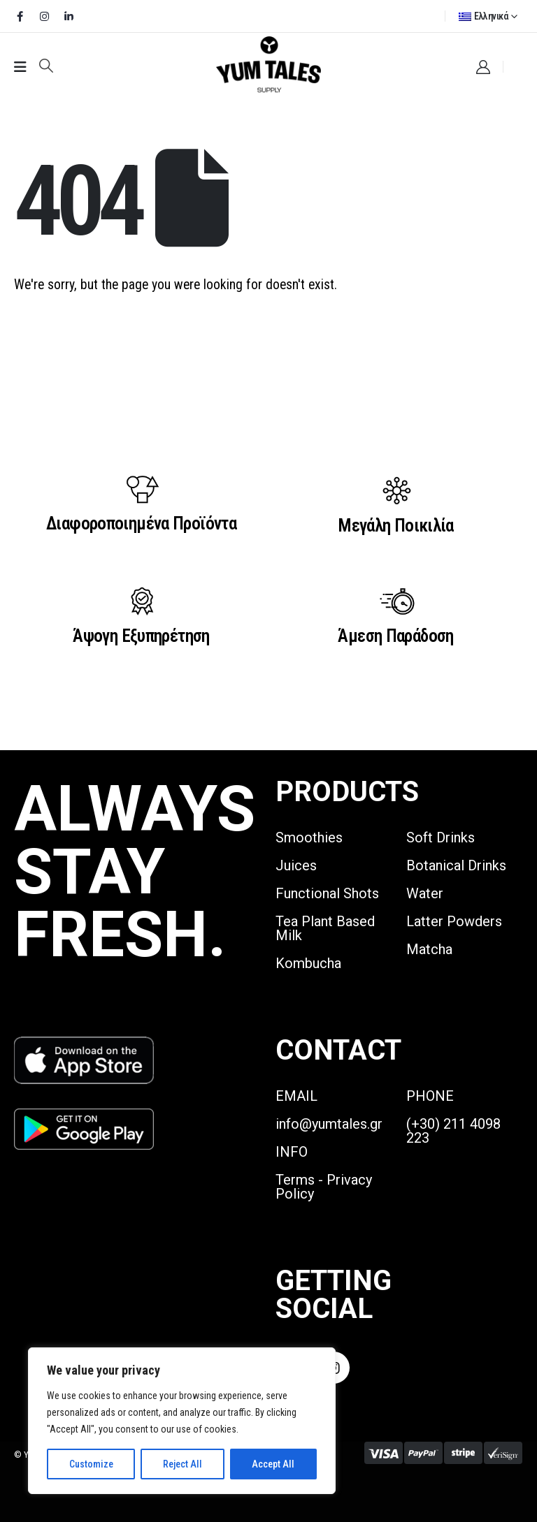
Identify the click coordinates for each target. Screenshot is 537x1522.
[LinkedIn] (68, 16)
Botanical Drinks (456, 865)
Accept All (273, 1464)
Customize (91, 1464)
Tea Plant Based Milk (325, 928)
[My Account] (483, 67)
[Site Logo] (268, 65)
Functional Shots (327, 893)
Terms (295, 1179)
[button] (46, 65)
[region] (182, 1420)
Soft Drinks (440, 837)
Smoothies (309, 837)
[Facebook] (19, 16)
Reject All (182, 1464)
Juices (296, 865)
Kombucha (308, 963)
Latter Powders (454, 921)
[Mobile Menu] (20, 67)
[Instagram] (44, 16)
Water (424, 893)
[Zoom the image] (84, 1044)
